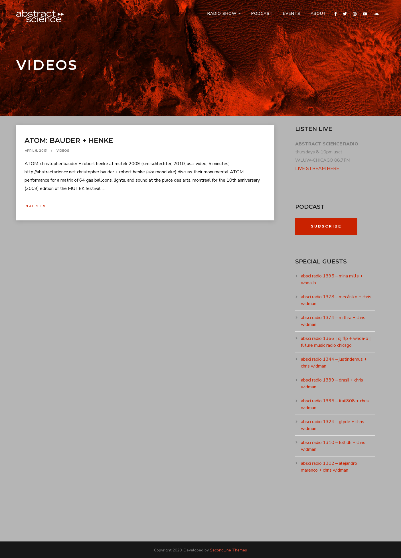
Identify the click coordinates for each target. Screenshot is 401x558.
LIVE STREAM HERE (317, 168)
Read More (35, 206)
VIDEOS (62, 151)
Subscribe (326, 226)
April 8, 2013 (36, 151)
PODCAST (262, 13)
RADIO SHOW (222, 13)
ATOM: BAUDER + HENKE (69, 140)
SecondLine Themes (228, 550)
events (291, 13)
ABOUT (318, 13)
